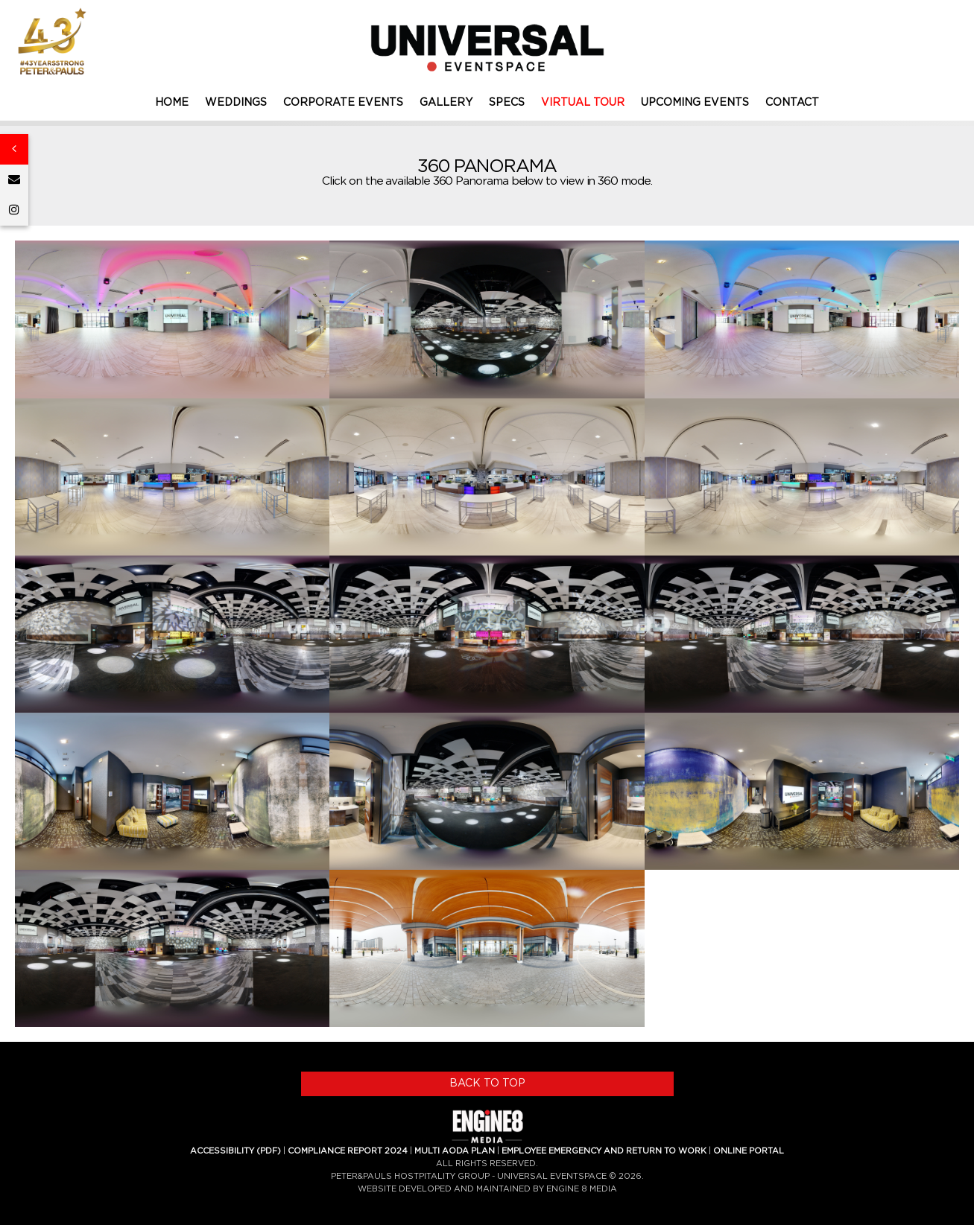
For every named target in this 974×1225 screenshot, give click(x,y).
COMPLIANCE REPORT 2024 (348, 1151)
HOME (172, 103)
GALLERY (446, 103)
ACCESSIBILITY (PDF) (235, 1151)
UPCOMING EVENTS (695, 103)
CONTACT (792, 103)
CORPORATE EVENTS (343, 103)
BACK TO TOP (487, 1083)
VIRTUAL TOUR (582, 103)
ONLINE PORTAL (748, 1151)
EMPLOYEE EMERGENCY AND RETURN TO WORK (604, 1151)
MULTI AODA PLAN (454, 1151)
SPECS (507, 103)
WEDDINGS (236, 103)
